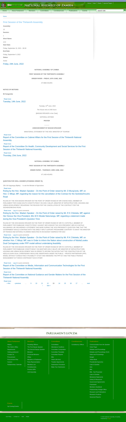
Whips (29, 357)
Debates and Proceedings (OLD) (99, 352)
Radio (99, 3)
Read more (7, 99)
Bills (52, 357)
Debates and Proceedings (97, 349)
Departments (11, 349)
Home (89, 3)
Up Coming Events (13, 406)
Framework (93, 384)
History (9, 344)
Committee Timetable (57, 352)
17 (76, 283)
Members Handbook (96, 387)
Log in (15, 210)
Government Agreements (97, 382)
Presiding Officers (32, 344)
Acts (91, 367)
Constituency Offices (77, 344)
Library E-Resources (96, 379)
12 (48, 283)
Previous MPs (31, 369)
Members (32, 11)
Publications (73, 11)
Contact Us (10, 354)
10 (36, 283)
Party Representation (33, 362)
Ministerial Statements (96, 377)
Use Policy (8, 416)
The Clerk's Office (12, 347)
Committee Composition (58, 349)
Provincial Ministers (33, 354)
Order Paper (93, 347)
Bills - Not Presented (96, 372)
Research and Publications (98, 392)
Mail (94, 3)
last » (48, 285)
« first (8, 283)
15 (65, 283)
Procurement (11, 357)
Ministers (30, 352)
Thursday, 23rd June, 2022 (14, 155)
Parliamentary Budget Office (98, 389)
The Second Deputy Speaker (36, 349)
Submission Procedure (58, 364)
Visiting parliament (12, 352)
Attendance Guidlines (57, 347)
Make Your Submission (58, 367)
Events (84, 11)
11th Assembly (31, 372)
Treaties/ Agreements (57, 362)
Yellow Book (93, 359)
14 (59, 283)
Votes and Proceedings (97, 354)
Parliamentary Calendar (14, 364)
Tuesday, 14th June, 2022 (14, 102)
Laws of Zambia (94, 364)
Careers (9, 362)
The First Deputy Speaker (35, 347)
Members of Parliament (34, 359)
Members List (31, 364)
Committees (44, 11)
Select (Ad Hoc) (56, 359)
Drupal (109, 418)
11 (42, 283)
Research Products (95, 394)
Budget (92, 357)
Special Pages (107, 3)
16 (70, 283)
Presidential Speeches (96, 362)
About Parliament (18, 11)
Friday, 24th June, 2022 (13, 64)
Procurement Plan (12, 359)
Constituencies (59, 11)
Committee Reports (57, 354)
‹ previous (17, 283)
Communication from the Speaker (100, 344)
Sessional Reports (95, 397)
